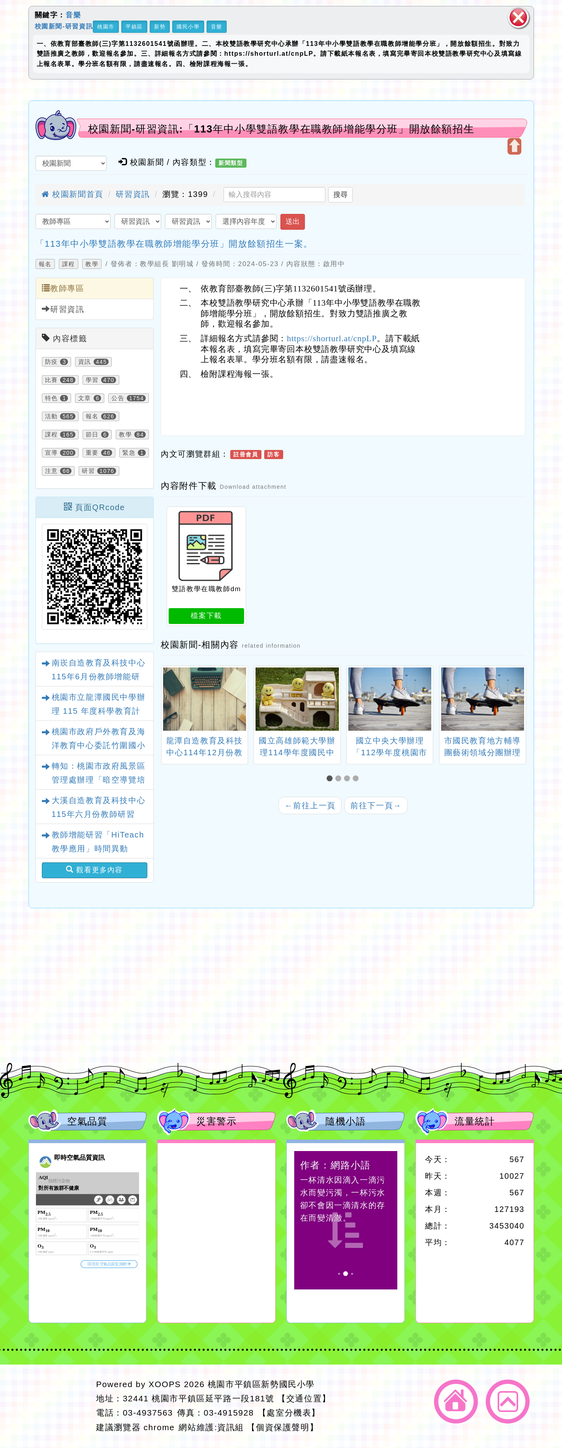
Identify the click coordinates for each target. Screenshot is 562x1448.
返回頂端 (508, 1401)
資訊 (84, 362)
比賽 (51, 380)
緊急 (128, 453)
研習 (88, 471)
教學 (91, 264)
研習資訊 (133, 194)
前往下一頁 (376, 805)
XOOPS (164, 1384)
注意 (51, 471)
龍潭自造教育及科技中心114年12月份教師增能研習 (204, 752)
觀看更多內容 (94, 870)
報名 (45, 264)
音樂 (73, 15)
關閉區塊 (519, 17)
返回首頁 (456, 1401)
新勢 (159, 27)
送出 (293, 221)
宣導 (51, 453)
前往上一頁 (310, 805)
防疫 (51, 362)
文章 (84, 398)
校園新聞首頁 (72, 194)
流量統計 (475, 1121)
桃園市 (106, 27)
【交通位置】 (304, 1398)
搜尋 (340, 194)
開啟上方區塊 (514, 146)
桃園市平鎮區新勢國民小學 (261, 1384)
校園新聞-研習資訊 (64, 26)
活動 (51, 416)
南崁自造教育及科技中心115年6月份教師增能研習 (99, 676)
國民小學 (188, 27)
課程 (68, 264)
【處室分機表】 (289, 1412)
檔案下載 (206, 616)
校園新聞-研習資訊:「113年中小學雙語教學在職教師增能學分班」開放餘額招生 (281, 128)
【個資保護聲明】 (282, 1427)
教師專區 (63, 288)
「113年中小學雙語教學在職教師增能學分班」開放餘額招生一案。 (174, 244)
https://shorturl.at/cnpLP (332, 338)
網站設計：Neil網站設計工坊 (59, 1406)
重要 (92, 453)
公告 (117, 398)
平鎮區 (134, 27)
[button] (331, 778)
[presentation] (170, 700)
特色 (51, 398)
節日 (92, 434)
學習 (92, 380)
